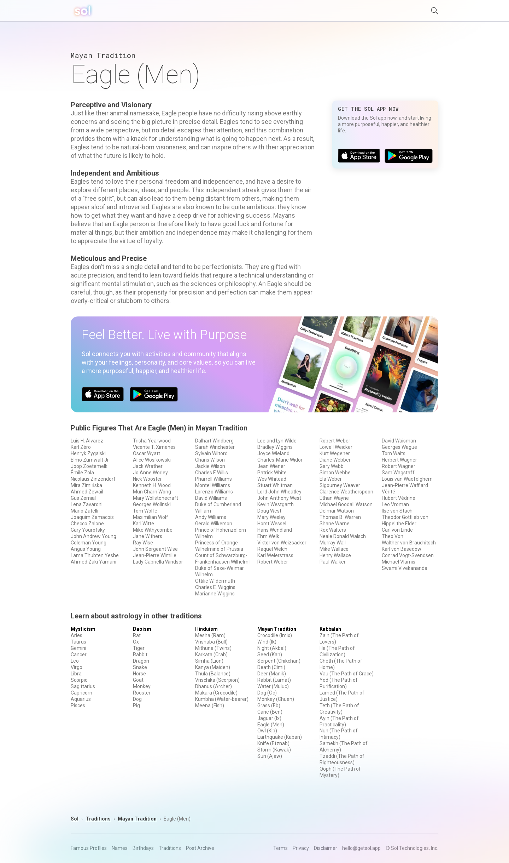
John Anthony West (279, 498)
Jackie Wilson (210, 466)
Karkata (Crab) (211, 654)
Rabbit (140, 654)
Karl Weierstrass (275, 555)
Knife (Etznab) (273, 743)
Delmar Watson (337, 511)
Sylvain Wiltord (211, 453)
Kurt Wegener (335, 453)
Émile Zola (82, 472)
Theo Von (392, 536)
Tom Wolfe (145, 511)
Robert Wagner (398, 466)
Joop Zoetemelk (89, 466)
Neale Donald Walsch (343, 536)
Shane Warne (335, 523)
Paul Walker (333, 562)
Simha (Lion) (209, 661)
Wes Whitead (271, 479)
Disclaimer (325, 848)
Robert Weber (272, 562)
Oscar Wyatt (146, 453)
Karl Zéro (81, 447)
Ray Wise (143, 542)
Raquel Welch (272, 549)
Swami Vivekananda (404, 568)
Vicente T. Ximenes (154, 447)
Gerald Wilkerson (213, 523)
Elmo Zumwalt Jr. (90, 460)
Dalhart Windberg (214, 441)
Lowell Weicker (336, 447)
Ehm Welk (268, 536)
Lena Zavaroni (87, 504)
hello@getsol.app (361, 848)
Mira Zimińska (86, 485)
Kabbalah (330, 629)
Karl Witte (143, 523)
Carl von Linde (397, 530)
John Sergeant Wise (155, 549)
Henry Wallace (335, 555)
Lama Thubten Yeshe (95, 555)
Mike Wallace (334, 549)
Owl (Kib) (267, 730)
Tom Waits (393, 453)
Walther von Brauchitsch (409, 542)
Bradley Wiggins (275, 447)
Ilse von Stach (397, 511)
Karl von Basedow (401, 549)
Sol (74, 819)
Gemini (78, 648)
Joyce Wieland (273, 453)
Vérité (388, 492)
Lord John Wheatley (279, 492)
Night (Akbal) (271, 648)
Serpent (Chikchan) (278, 661)
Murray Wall (333, 542)
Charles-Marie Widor (280, 460)
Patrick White (272, 472)
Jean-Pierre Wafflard (405, 485)
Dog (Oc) (267, 693)
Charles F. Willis (211, 472)
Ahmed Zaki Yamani (93, 562)
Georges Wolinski (152, 504)
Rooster (142, 693)
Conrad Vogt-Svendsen (408, 555)
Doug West (269, 511)
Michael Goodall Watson (346, 504)
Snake (140, 667)
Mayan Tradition (276, 629)
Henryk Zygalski (88, 453)
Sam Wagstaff (398, 472)
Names (120, 848)
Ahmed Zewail (87, 492)
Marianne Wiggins (215, 593)
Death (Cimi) (271, 667)
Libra (76, 673)
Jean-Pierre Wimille (154, 555)
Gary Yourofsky (88, 530)
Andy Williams (210, 517)
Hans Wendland (274, 530)
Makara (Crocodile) (216, 693)
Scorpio (79, 680)
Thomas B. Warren (340, 517)
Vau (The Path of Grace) (347, 673)
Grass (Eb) (268, 705)
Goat (138, 680)
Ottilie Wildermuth (215, 581)
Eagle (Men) (270, 724)
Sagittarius (83, 686)
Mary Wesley (271, 517)
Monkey (142, 686)
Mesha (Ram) (210, 635)
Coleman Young (88, 542)
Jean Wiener (271, 466)
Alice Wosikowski (152, 460)
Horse (139, 673)
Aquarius (81, 699)
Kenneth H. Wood (152, 485)
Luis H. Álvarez (87, 441)
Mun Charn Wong (152, 492)
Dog (137, 699)
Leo (75, 661)
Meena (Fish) (209, 705)
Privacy (301, 848)
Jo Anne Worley (150, 472)
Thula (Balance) (212, 673)
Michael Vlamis (398, 562)
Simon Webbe (335, 472)
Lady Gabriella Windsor (158, 562)
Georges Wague (399, 447)
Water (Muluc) (273, 686)
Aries (76, 635)
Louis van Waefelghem (407, 479)
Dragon (141, 661)
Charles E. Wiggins (215, 587)
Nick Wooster (147, 479)
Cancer (79, 654)
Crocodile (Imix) (274, 635)
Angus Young (86, 549)
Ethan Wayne (334, 498)
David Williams (211, 498)
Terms (280, 848)
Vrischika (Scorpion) (217, 680)
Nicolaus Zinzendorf (93, 479)
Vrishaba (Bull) (211, 642)
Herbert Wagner (399, 460)
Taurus (78, 642)
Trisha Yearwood (152, 441)
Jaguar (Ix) (269, 718)
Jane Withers (147, 536)
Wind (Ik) (266, 642)
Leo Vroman (395, 504)
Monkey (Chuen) (275, 699)
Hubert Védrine (398, 498)
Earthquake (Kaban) (279, 737)
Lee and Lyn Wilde (277, 441)
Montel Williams (212, 485)
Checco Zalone (87, 523)
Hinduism (206, 629)
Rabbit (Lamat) (274, 680)
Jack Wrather (148, 466)
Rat (137, 635)
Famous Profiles (89, 848)
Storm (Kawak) (274, 750)
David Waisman (399, 441)
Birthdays (143, 848)
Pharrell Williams (213, 479)
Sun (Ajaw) (269, 756)
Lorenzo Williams (214, 492)
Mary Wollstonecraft (155, 498)
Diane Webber (335, 460)
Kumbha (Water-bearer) (221, 699)
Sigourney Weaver (340, 485)
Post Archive (200, 848)
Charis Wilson (210, 460)
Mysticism (83, 629)
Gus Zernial (83, 498)
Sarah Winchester (215, 447)
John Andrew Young (93, 536)
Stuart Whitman (275, 485)
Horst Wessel (271, 523)
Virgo (76, 667)
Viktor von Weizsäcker (281, 542)
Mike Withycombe (152, 530)
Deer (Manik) (271, 673)
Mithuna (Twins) (213, 648)
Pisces (78, 705)
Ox (136, 642)
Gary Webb (332, 466)
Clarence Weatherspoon (346, 492)
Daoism (142, 629)
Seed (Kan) (269, 654)
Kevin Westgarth (275, 504)
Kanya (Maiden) (212, 667)
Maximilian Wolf (150, 517)
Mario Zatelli (84, 511)
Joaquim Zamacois (92, 517)
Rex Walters (333, 530)
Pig (136, 705)
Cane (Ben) (269, 712)
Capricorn (81, 693)
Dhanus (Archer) (213, 686)
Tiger (139, 648)
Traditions (98, 819)
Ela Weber (331, 479)
